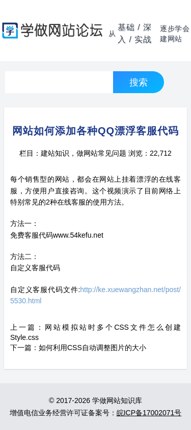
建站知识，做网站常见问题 (83, 153)
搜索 (138, 82)
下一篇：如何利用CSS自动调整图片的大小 (78, 347)
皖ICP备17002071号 (149, 413)
